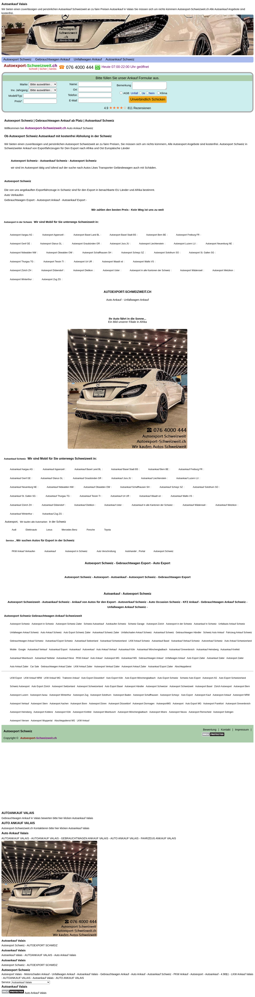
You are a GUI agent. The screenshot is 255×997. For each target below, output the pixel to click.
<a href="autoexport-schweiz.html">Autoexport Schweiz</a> (127, 412)
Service (25, 982)
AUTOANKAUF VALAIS (17, 813)
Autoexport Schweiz (13, 945)
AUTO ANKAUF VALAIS (18, 823)
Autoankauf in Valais (122, 9)
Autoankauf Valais (14, 4)
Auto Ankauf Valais (14, 833)
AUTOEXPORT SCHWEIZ (42, 945)
